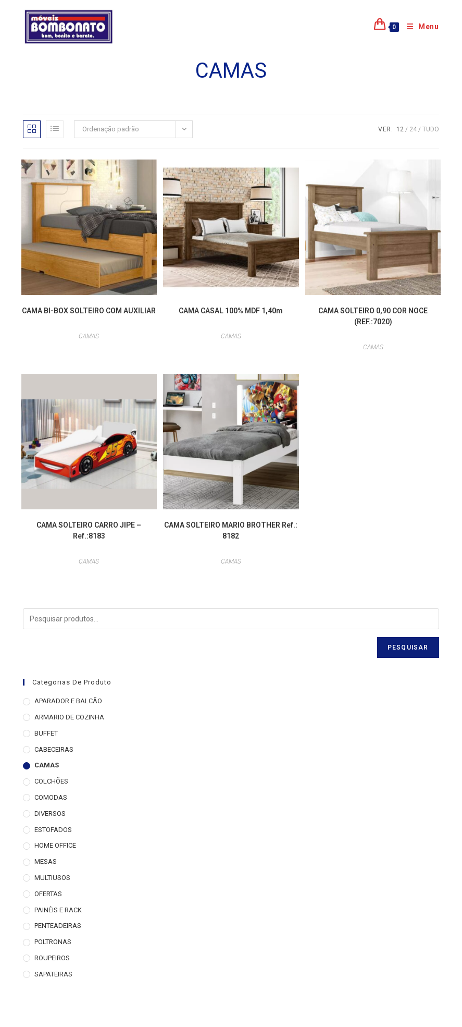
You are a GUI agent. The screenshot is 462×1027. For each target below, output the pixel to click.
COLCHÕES (51, 781)
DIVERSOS (50, 813)
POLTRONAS (52, 942)
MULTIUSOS (52, 878)
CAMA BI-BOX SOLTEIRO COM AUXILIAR (89, 311)
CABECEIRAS (53, 749)
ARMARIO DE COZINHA (69, 717)
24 (413, 129)
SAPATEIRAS (53, 974)
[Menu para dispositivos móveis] (419, 26)
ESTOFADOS (53, 830)
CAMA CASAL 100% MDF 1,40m (231, 311)
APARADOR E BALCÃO (68, 701)
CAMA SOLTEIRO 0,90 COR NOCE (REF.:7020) (373, 316)
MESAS (45, 861)
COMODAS (50, 797)
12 (400, 129)
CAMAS (89, 336)
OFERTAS (48, 894)
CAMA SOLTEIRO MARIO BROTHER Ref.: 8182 (230, 530)
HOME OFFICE (55, 845)
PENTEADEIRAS (57, 926)
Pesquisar (408, 647)
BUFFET (46, 733)
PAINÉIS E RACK (58, 910)
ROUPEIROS (52, 958)
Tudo (430, 129)
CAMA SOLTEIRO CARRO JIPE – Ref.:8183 (88, 530)
